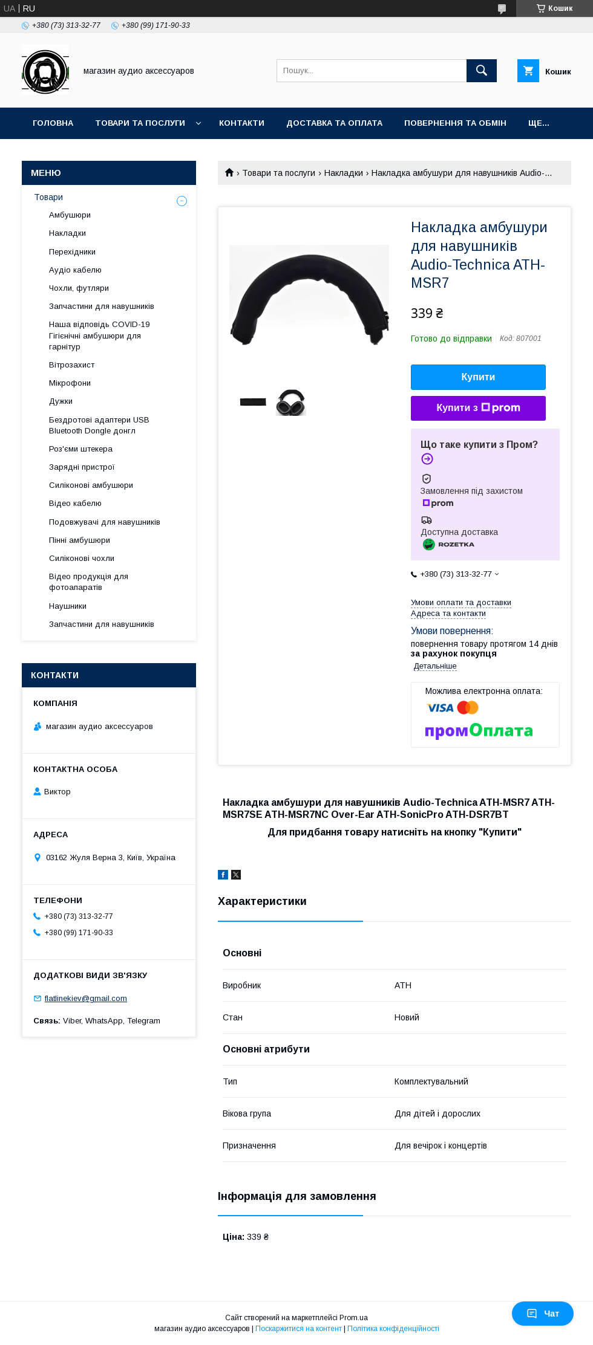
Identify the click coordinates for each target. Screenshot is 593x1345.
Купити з (478, 408)
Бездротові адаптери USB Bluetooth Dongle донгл (99, 425)
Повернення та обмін (455, 123)
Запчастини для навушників (101, 306)
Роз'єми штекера (81, 448)
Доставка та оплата (334, 123)
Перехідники (72, 251)
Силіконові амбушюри (91, 485)
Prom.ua (353, 1318)
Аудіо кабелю (75, 269)
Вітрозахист (71, 364)
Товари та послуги (140, 123)
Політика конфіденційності (393, 1328)
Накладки (343, 173)
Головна (53, 123)
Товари (48, 197)
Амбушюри (70, 214)
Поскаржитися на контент (298, 1328)
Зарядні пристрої (82, 467)
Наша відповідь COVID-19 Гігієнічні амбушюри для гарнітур (99, 335)
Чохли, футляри (79, 288)
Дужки (61, 401)
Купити (479, 377)
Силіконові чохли (81, 558)
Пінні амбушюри (79, 540)
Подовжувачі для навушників (104, 522)
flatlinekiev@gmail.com (86, 998)
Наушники (68, 606)
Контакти (241, 123)
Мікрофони (70, 382)
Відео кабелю (75, 503)
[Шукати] (482, 70)
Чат (542, 1313)
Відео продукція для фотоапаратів (88, 582)
